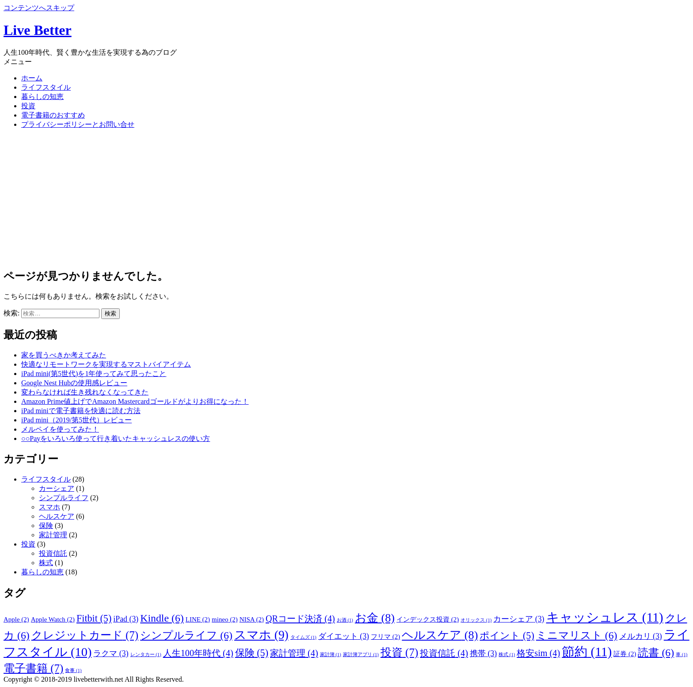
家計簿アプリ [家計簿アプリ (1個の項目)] (361, 654)
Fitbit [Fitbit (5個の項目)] (93, 618)
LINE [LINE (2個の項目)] (198, 619)
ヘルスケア (56, 516)
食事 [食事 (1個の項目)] (73, 670)
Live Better (38, 30)
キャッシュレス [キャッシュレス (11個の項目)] (604, 617)
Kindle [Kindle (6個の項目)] (162, 618)
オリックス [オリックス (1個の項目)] (476, 620)
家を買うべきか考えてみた (63, 355)
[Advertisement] (346, 198)
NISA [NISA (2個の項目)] (252, 619)
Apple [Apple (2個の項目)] (16, 619)
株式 (46, 562)
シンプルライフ (63, 497)
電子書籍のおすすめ (53, 115)
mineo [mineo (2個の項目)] (225, 619)
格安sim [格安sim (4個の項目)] (538, 653)
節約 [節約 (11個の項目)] (587, 652)
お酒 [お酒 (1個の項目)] (345, 620)
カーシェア (56, 488)
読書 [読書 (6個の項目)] (656, 652)
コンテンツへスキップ (39, 7)
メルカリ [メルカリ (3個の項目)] (640, 636)
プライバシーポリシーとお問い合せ (77, 124)
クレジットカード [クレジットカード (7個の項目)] (84, 635)
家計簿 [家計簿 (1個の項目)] (330, 654)
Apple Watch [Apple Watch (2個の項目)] (53, 619)
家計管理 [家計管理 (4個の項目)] (294, 653)
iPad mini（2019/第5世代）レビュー (76, 420)
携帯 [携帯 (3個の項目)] (483, 653)
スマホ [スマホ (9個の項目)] (261, 634)
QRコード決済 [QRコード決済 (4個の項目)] (300, 618)
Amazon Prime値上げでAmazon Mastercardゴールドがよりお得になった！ (135, 401)
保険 (46, 525)
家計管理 (53, 535)
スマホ (49, 507)
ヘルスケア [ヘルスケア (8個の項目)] (440, 635)
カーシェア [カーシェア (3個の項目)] (518, 619)
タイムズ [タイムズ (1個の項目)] (303, 637)
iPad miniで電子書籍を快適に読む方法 (81, 410)
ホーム (31, 78)
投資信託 (53, 553)
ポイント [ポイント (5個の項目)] (507, 635)
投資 (28, 106)
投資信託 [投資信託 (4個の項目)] (444, 653)
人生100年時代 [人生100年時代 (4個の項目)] (198, 653)
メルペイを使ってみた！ (60, 429)
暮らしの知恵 (42, 96)
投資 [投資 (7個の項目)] (399, 652)
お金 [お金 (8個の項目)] (375, 617)
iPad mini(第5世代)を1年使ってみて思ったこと (93, 373)
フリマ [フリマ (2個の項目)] (385, 636)
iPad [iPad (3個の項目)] (125, 619)
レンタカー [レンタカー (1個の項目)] (145, 654)
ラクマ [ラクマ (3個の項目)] (110, 653)
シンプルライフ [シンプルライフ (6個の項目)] (186, 635)
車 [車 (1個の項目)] (681, 654)
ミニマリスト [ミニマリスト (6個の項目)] (576, 635)
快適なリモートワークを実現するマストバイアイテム (106, 364)
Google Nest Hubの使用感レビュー (74, 383)
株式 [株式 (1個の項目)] (507, 654)
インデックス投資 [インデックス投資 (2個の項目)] (427, 619)
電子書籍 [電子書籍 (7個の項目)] (33, 668)
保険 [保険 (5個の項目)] (251, 652)
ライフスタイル (46, 87)
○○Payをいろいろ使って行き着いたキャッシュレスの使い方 (115, 438)
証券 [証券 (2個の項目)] (624, 653)
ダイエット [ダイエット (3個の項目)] (343, 636)
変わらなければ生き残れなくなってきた (84, 392)
